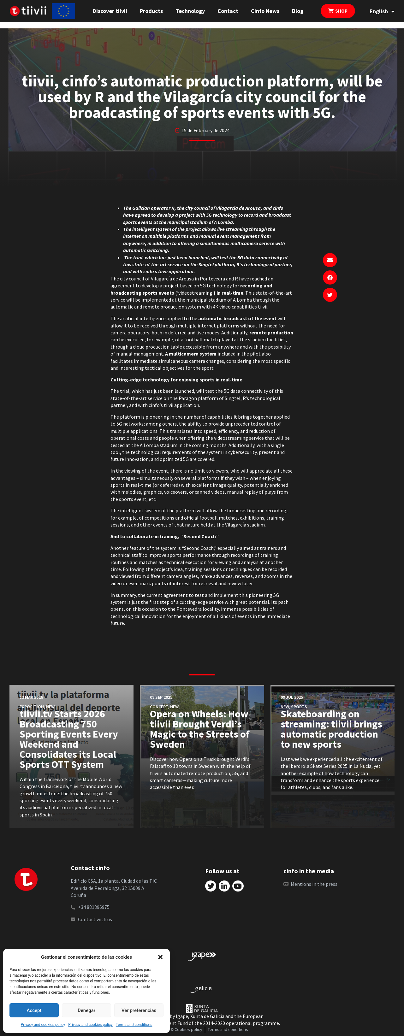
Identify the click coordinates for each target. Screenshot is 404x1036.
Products (151, 11)
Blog (297, 11)
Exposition (32, 706)
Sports (299, 706)
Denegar (86, 1010)
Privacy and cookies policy (43, 1024)
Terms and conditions (134, 1024)
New (50, 706)
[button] (160, 957)
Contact (227, 11)
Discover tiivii (110, 11)
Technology (190, 11)
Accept (34, 1010)
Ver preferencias (139, 1010)
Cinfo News (265, 11)
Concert (159, 706)
